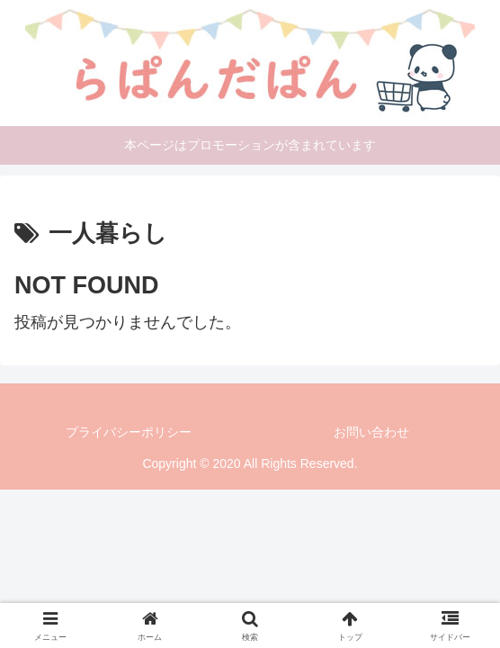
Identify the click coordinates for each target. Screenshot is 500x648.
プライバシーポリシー (129, 432)
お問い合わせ (371, 432)
